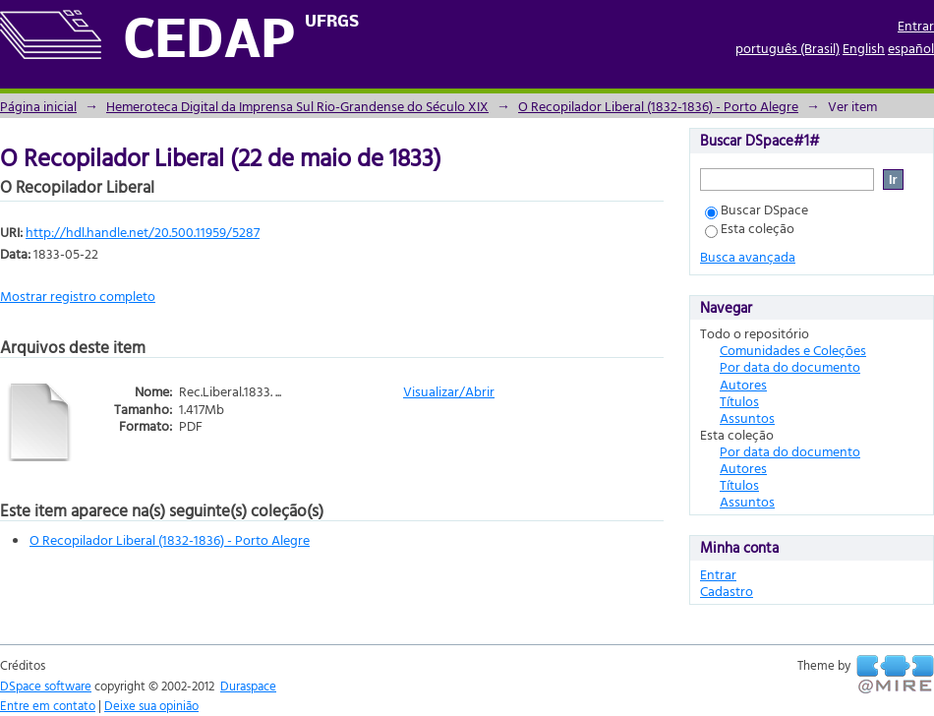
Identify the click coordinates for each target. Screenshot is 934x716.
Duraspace (248, 685)
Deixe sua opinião (151, 705)
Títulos (739, 400)
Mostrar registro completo (77, 295)
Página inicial (38, 105)
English (864, 47)
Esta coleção (749, 227)
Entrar (916, 25)
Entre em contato (47, 705)
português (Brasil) (787, 47)
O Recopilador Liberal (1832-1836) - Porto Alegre (658, 105)
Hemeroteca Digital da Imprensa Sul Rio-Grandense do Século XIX (297, 105)
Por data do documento (790, 366)
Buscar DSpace (756, 209)
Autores (743, 384)
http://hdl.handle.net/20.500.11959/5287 (143, 231)
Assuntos (747, 417)
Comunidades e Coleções (793, 349)
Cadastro (726, 590)
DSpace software (45, 685)
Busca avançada (747, 256)
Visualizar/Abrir (449, 391)
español (911, 47)
